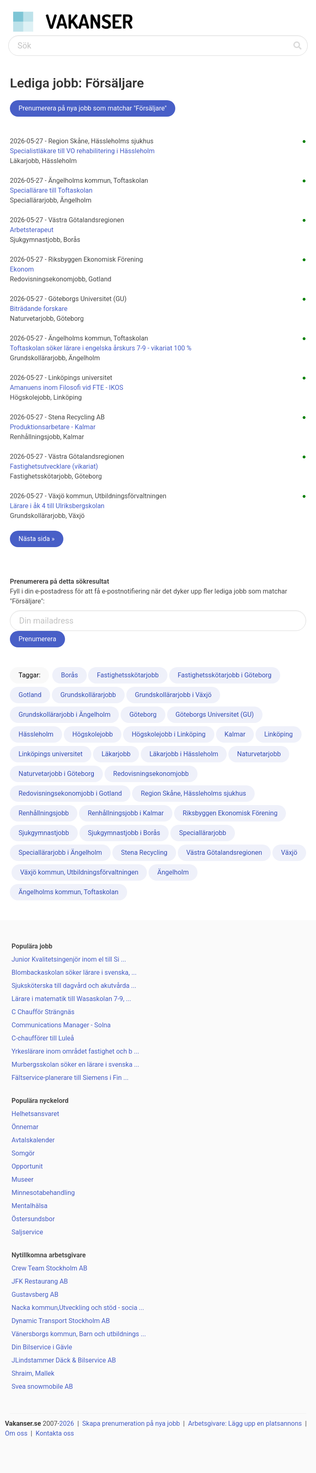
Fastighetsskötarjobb (127, 675)
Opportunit (27, 1166)
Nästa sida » (37, 539)
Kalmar (235, 734)
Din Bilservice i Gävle (42, 1347)
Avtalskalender (33, 1140)
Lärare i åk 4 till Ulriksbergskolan (57, 506)
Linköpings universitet (51, 754)
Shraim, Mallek (33, 1373)
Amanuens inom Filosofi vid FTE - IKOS (66, 387)
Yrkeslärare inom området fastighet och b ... (75, 1051)
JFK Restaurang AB (40, 1281)
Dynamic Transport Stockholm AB (61, 1321)
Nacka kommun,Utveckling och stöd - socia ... (78, 1308)
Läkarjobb (116, 754)
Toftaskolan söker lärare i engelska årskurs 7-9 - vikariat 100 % (100, 348)
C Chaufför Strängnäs (43, 1012)
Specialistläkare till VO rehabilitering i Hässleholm (82, 151)
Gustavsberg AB (35, 1294)
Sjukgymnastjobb (44, 833)
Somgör (23, 1153)
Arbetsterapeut (31, 230)
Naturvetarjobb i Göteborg (56, 774)
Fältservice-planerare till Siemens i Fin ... (70, 1078)
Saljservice (27, 1232)
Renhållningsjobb (44, 813)
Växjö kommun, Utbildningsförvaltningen (79, 872)
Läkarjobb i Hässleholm (183, 754)
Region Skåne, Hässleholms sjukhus (193, 793)
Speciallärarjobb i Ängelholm (60, 852)
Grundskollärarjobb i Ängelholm (64, 714)
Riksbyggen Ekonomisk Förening (230, 813)
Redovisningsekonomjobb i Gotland (70, 793)
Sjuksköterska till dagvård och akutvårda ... (74, 986)
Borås (69, 675)
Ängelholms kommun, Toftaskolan (68, 892)
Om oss (16, 1433)
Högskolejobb (92, 734)
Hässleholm (36, 734)
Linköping (278, 734)
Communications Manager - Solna (61, 1025)
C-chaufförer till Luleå (43, 1038)
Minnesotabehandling (43, 1193)
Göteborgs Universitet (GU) (215, 714)
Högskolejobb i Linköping (168, 734)
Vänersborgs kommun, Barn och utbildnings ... (79, 1334)
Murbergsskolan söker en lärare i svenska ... (75, 1064)
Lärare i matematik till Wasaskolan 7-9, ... (71, 999)
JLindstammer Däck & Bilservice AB (64, 1360)
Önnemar (25, 1127)
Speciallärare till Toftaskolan (51, 190)
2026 (66, 1423)
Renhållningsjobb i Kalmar (126, 813)
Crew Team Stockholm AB (49, 1268)
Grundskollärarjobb (88, 695)
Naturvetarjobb (259, 754)
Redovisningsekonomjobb (151, 774)
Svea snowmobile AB (42, 1386)
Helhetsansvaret (35, 1114)
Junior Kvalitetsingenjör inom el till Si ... (69, 959)
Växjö (289, 852)
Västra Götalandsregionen (224, 852)
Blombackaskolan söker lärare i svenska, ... (74, 972)
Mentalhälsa (29, 1206)
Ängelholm (173, 872)
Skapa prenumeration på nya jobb (131, 1423)
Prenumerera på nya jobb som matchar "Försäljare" (93, 108)
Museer (22, 1179)
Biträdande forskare (38, 309)
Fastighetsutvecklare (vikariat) (54, 466)
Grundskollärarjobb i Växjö (173, 695)
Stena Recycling (144, 852)
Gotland (30, 695)
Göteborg (142, 714)
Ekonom (22, 269)
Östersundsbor (33, 1219)
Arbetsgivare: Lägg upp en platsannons (245, 1423)
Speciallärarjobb (202, 833)
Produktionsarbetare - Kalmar (52, 427)
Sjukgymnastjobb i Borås (124, 833)
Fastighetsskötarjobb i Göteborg (225, 675)
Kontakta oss (54, 1433)
